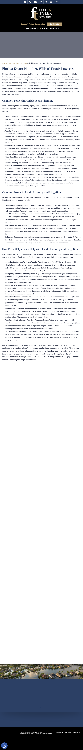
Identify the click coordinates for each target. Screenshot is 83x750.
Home (24, 2)
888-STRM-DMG (50, 28)
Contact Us (76, 732)
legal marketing (35, 733)
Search (46, 2)
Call (30, 2)
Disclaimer (59, 732)
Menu (56, 2)
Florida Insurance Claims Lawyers (14, 63)
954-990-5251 (31, 28)
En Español (54, 24)
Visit (41, 2)
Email (36, 2)
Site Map (68, 732)
